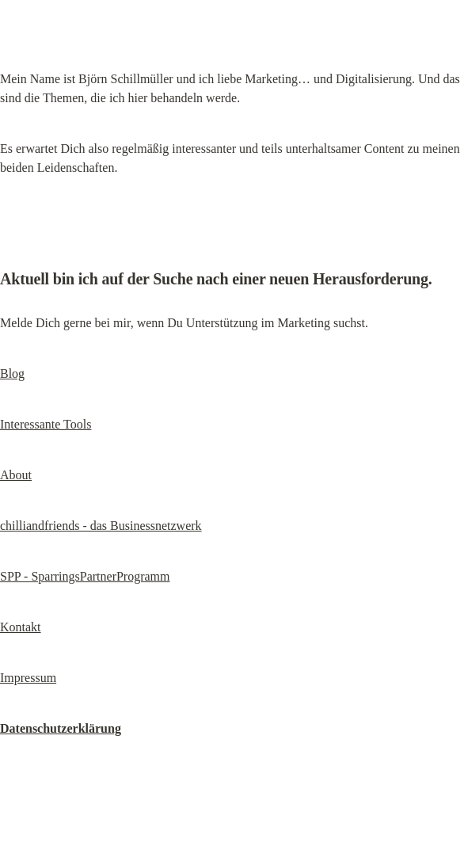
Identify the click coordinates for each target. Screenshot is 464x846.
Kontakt (20, 627)
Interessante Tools (45, 424)
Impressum (28, 677)
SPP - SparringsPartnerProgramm (85, 576)
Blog (12, 373)
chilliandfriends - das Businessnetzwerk (101, 525)
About (16, 475)
